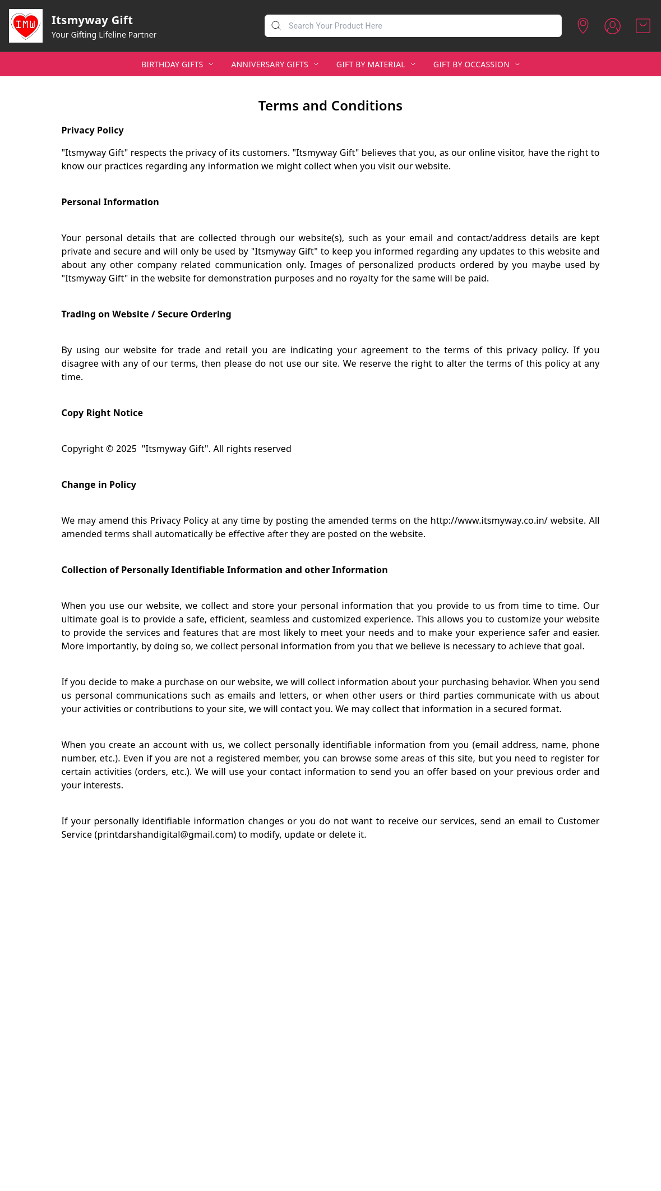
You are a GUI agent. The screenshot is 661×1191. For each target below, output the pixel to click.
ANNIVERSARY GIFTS (269, 64)
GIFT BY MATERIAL (370, 64)
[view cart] (643, 25)
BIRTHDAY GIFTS (172, 64)
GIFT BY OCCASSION (471, 64)
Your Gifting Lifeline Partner (104, 34)
